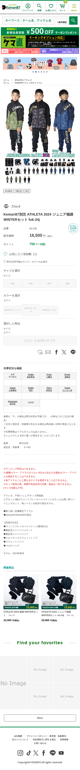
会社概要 (18, 736)
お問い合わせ (40, 743)
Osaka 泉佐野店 (31, 375)
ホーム (6, 80)
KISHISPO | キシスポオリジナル (28, 83)
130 (12, 283)
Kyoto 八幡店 (49, 375)
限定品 (19, 191)
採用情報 (64, 739)
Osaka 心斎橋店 (13, 389)
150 (49, 283)
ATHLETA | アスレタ (23, 80)
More (40, 718)
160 (67, 283)
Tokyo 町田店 (49, 389)
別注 (27, 191)
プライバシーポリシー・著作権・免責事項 (46, 736)
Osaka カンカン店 (67, 389)
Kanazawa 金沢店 (12, 402)
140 (31, 283)
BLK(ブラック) (12, 310)
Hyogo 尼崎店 (67, 375)
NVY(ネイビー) (31, 310)
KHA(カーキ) (49, 310)
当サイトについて (20, 739)
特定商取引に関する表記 (44, 739)
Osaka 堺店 (31, 389)
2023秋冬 (9, 191)
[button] (33, 72)
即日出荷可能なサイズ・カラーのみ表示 (27, 261)
